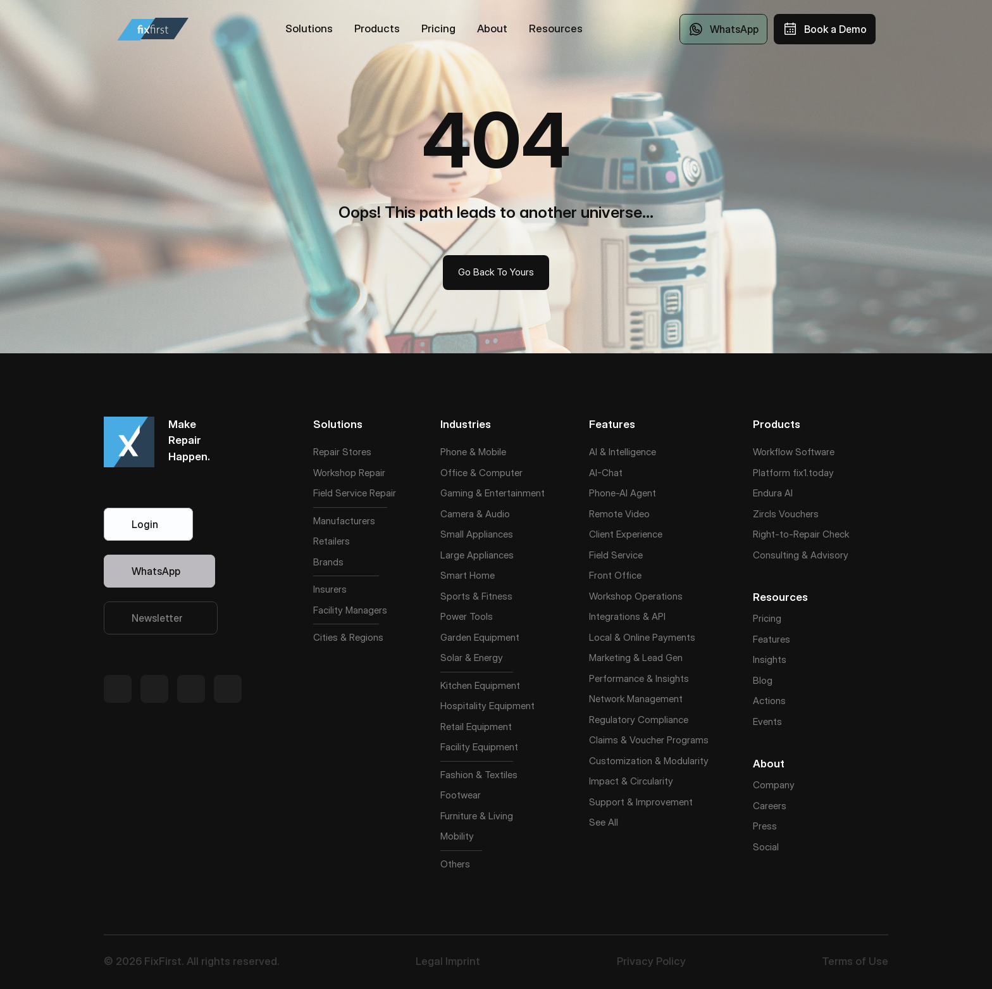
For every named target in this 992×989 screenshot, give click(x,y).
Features (771, 639)
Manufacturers (344, 521)
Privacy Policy (651, 961)
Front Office (615, 575)
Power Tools (466, 616)
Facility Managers (350, 610)
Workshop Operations (636, 596)
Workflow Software (793, 452)
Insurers (330, 589)
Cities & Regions (348, 637)
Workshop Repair (349, 473)
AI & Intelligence (622, 452)
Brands (328, 562)
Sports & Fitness (476, 596)
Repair (382, 493)
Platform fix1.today (793, 473)
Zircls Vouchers (786, 514)
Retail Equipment (476, 727)
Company (774, 785)
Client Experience (625, 534)
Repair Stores (342, 452)
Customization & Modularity (649, 761)
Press (765, 826)
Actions (769, 701)
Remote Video (619, 514)
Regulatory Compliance (638, 720)
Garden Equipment (479, 637)
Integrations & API (627, 616)
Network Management (636, 699)
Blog (762, 680)
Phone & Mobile (473, 452)
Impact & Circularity (631, 781)
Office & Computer (481, 473)
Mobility (457, 836)
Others (455, 864)
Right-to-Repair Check (801, 534)
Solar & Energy (471, 658)
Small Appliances (476, 534)
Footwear (460, 795)
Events (767, 721)
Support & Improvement (641, 802)
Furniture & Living (476, 816)
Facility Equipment (479, 747)
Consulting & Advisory (800, 555)
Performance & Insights (639, 678)
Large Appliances (477, 555)
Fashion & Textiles (479, 775)
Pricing (767, 618)
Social (766, 847)
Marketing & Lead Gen (636, 658)
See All (603, 822)
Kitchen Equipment (480, 685)
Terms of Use (855, 961)
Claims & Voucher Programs (649, 740)
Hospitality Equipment (487, 706)
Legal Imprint (448, 961)
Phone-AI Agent (622, 493)
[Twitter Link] (118, 689)
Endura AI (773, 493)
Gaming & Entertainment (492, 493)
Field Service (340, 493)
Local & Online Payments (642, 637)
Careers (769, 806)
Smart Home (467, 575)
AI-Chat (606, 473)
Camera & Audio (475, 514)
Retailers (331, 541)
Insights (769, 659)
